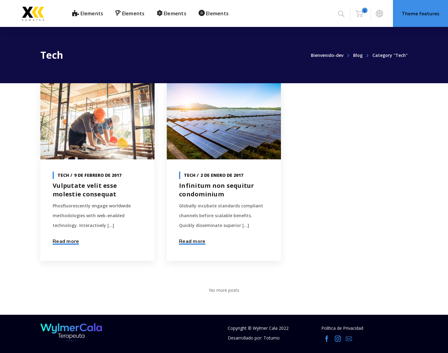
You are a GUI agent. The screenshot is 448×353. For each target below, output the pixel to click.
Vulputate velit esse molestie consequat (85, 189)
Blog (358, 55)
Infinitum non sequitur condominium (216, 189)
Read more (66, 241)
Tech (63, 175)
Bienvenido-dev (327, 55)
